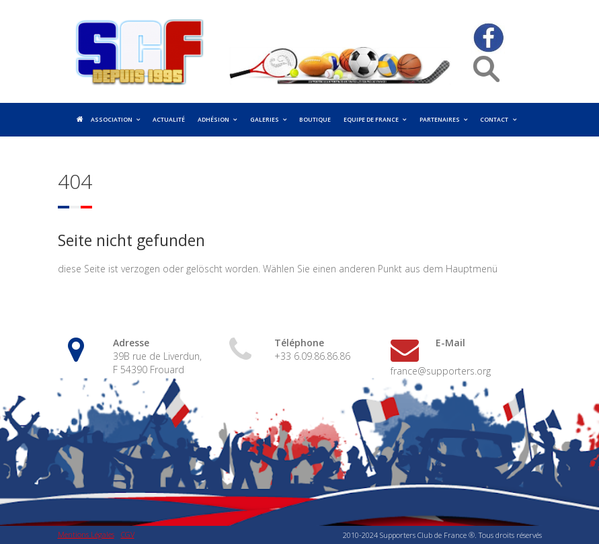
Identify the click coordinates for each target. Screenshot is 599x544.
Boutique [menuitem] (315, 120)
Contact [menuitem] (494, 120)
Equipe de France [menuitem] (371, 120)
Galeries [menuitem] (264, 120)
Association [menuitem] (111, 120)
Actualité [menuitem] (169, 120)
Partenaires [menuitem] (440, 120)
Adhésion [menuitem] (213, 120)
